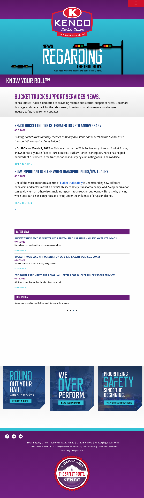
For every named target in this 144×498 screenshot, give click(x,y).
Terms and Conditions (107, 446)
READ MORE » (23, 164)
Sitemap (77, 446)
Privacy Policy (89, 446)
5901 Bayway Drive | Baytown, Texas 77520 (50, 442)
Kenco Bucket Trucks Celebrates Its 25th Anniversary (57, 126)
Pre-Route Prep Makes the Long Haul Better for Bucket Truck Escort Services (64, 275)
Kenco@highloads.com (107, 442)
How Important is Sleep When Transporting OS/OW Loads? (61, 171)
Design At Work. (78, 450)
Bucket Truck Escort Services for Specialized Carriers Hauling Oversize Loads (65, 238)
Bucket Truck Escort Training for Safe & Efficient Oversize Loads (57, 256)
